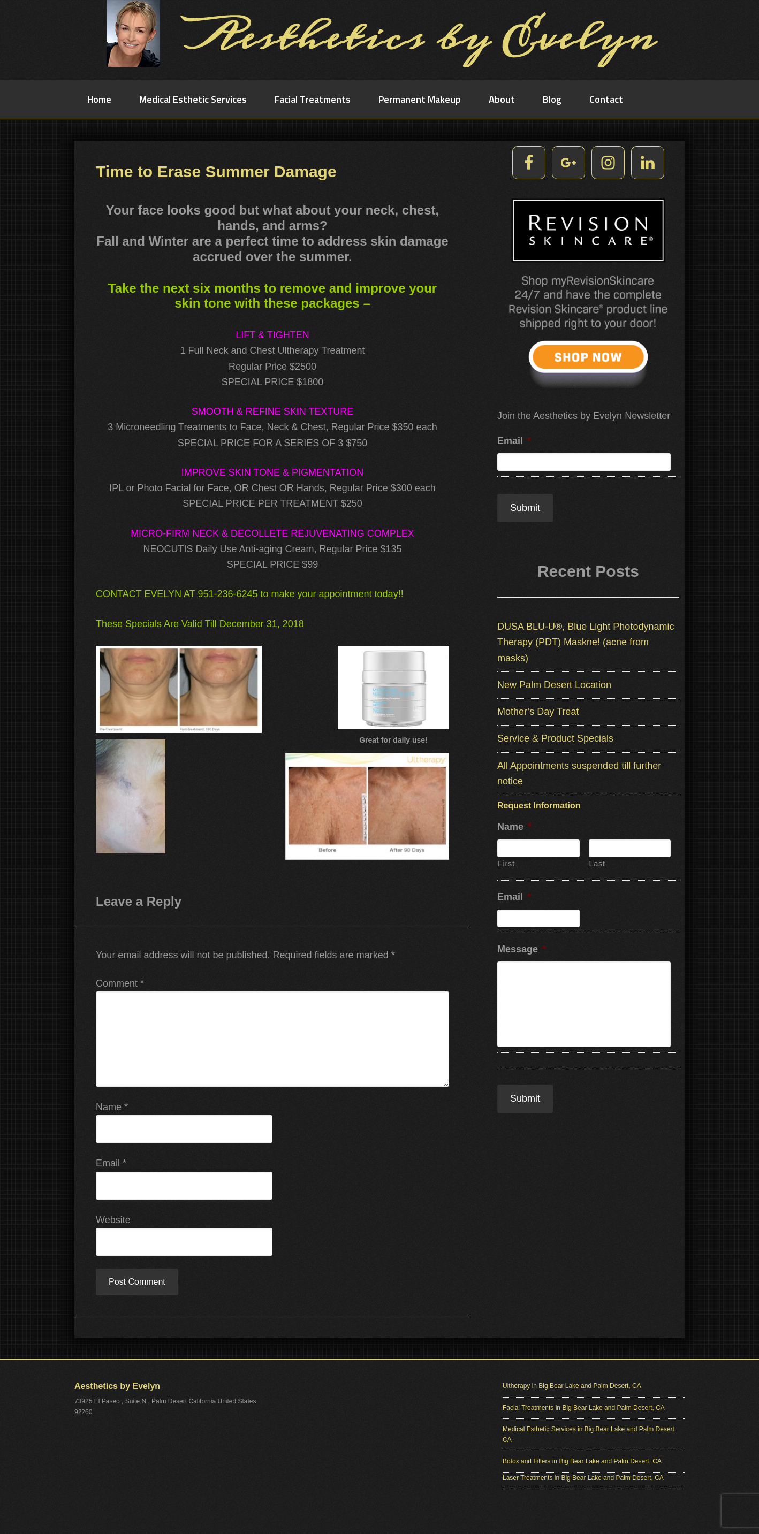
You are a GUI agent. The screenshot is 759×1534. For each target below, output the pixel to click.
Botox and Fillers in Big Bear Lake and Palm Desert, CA (582, 1463)
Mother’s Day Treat (538, 709)
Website (113, 1222)
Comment (120, 985)
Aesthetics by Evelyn (379, 40)
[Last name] (630, 846)
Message (521, 947)
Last (597, 861)
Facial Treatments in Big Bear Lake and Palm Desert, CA (584, 1410)
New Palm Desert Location (554, 682)
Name (112, 1109)
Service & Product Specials (555, 736)
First (506, 861)
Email (111, 1165)
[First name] (538, 846)
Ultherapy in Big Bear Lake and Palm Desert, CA (572, 1388)
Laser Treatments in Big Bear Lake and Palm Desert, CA (583, 1480)
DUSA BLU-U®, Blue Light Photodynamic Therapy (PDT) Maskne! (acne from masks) (585, 640)
